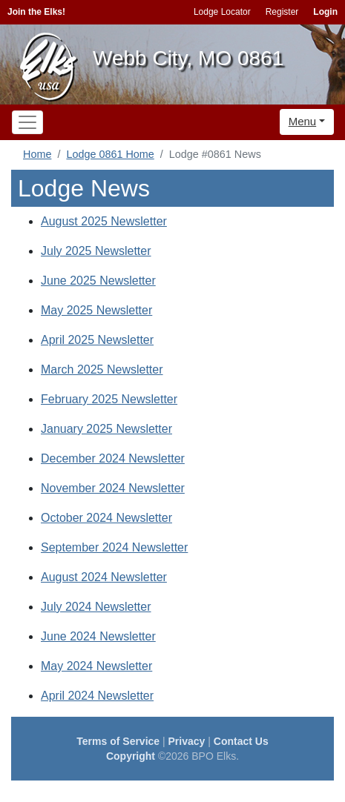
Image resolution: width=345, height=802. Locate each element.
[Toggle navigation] (27, 122)
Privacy (187, 741)
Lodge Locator (222, 12)
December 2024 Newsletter (113, 458)
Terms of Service (118, 741)
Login (325, 12)
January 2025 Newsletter (106, 428)
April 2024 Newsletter (97, 695)
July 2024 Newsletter (96, 606)
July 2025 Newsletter (96, 251)
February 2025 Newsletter (109, 399)
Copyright (130, 756)
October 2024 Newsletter (106, 517)
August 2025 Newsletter (104, 221)
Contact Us (241, 741)
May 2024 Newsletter (96, 666)
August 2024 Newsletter (104, 577)
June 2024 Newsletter (98, 636)
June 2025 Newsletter (98, 280)
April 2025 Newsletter (97, 340)
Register (282, 12)
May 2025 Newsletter (96, 310)
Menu (303, 121)
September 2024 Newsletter (114, 547)
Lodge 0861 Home (110, 154)
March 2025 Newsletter (102, 369)
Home (37, 154)
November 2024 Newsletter (113, 488)
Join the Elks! (36, 12)
